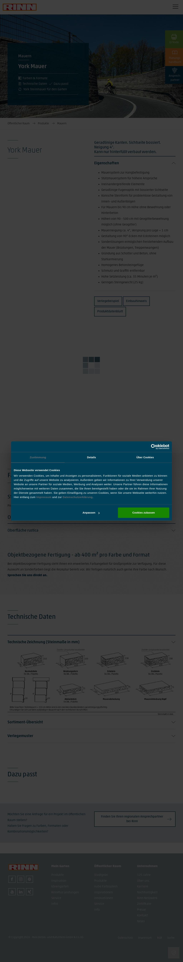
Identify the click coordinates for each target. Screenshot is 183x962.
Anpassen (91, 512)
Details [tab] (91, 457)
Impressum (44, 497)
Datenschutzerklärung (78, 497)
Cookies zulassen (143, 512)
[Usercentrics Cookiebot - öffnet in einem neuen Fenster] (153, 446)
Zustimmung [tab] (38, 457)
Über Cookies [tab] (145, 457)
